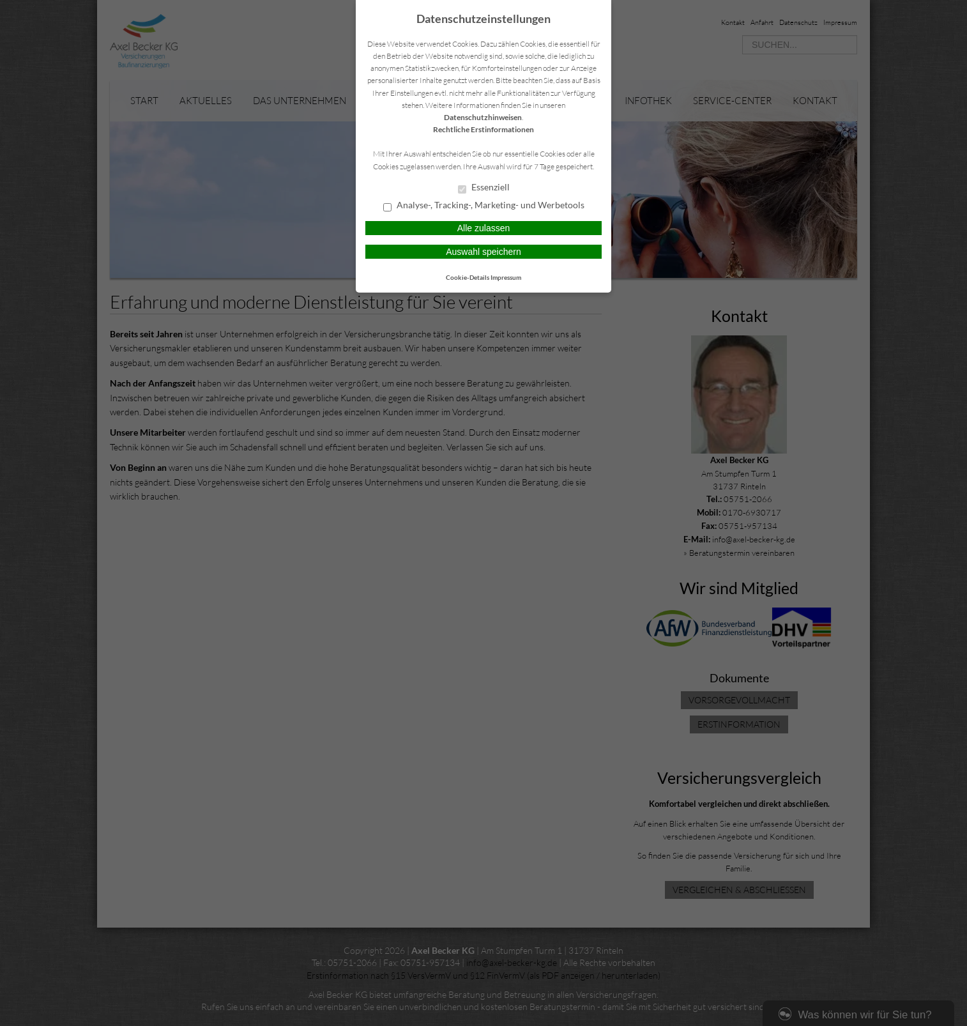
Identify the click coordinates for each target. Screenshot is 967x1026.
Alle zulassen (483, 228)
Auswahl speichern (483, 252)
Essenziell (484, 188)
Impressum (506, 277)
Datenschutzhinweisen (483, 117)
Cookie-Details (467, 277)
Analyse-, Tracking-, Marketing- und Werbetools (483, 205)
